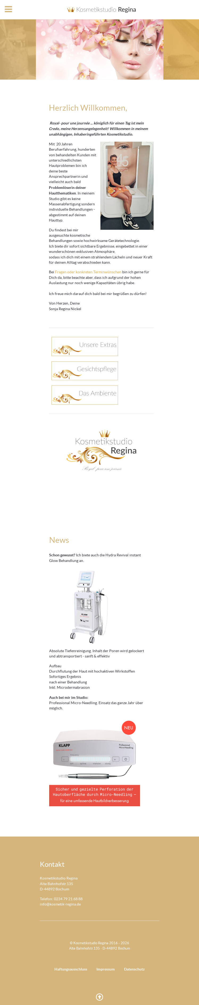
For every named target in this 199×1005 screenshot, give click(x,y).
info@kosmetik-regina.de (60, 904)
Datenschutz (134, 969)
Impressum (105, 969)
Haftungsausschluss (70, 969)
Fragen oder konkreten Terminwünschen (88, 272)
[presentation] (50, 49)
